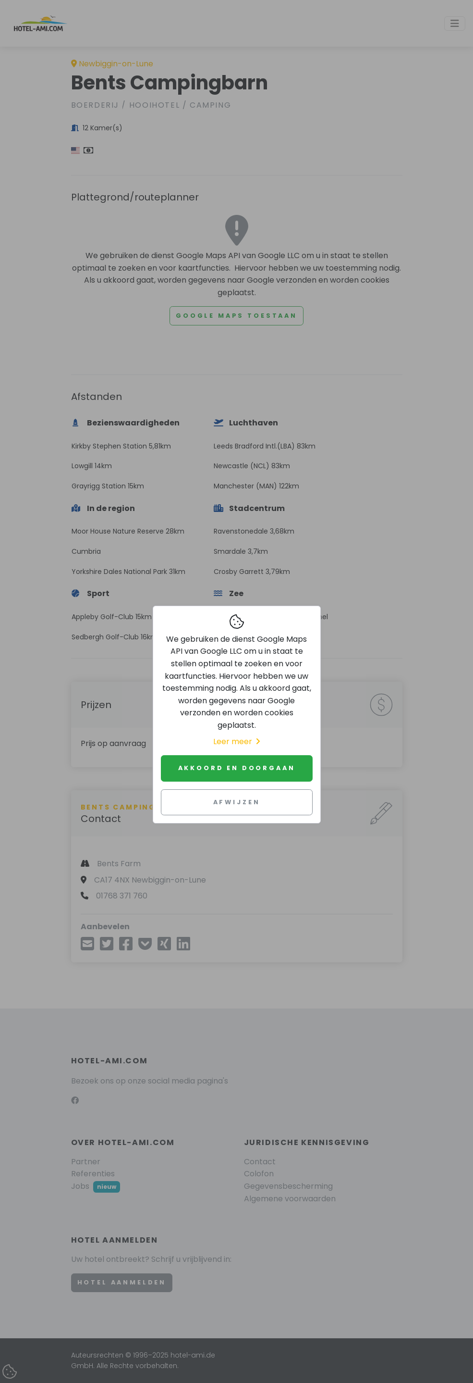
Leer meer (236, 741)
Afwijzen (236, 802)
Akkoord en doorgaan (236, 768)
